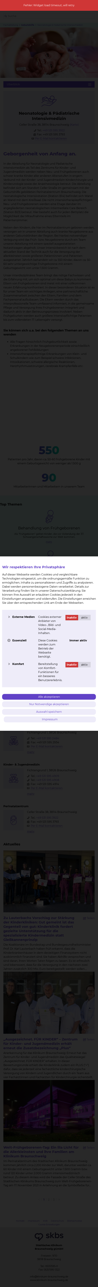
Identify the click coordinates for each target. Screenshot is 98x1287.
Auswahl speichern (49, 711)
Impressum (50, 719)
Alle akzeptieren (49, 696)
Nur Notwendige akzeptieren (49, 704)
